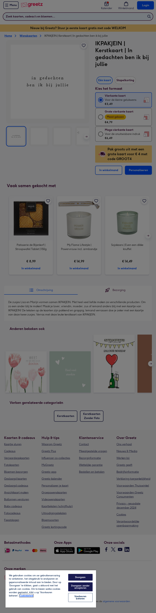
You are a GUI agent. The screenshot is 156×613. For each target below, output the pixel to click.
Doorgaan (80, 577)
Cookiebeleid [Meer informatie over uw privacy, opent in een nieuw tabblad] (26, 595)
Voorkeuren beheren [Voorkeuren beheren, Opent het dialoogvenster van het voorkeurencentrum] (80, 597)
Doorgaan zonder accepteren (80, 586)
